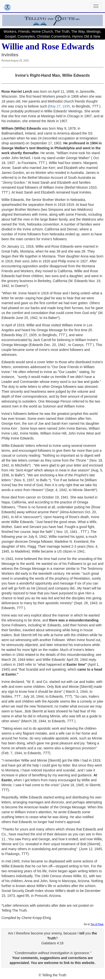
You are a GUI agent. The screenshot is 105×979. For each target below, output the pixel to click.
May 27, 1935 (59, 106)
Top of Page (97, 924)
